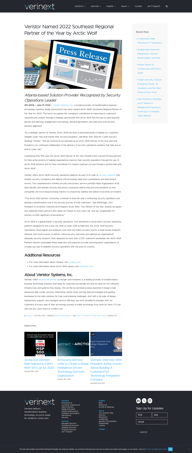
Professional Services (70, 425)
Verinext (29, 315)
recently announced (48, 280)
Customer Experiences (71, 405)
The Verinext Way (106, 413)
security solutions (107, 175)
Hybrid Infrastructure (70, 411)
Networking (66, 415)
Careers (102, 425)
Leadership (103, 419)
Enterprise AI (67, 403)
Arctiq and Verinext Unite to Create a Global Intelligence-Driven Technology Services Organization (72, 368)
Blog (100, 403)
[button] (167, 6)
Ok (170, 449)
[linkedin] (138, 400)
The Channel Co (85, 315)
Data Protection (68, 407)
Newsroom (103, 417)
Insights (102, 401)
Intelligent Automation (70, 413)
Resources (103, 405)
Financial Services (69, 430)
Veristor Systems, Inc (63, 105)
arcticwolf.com (86, 266)
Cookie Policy (162, 449)
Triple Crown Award (98, 315)
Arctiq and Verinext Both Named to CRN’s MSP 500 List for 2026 (39, 364)
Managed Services (69, 423)
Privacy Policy (150, 449)
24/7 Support (67, 432)
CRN (78, 315)
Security (65, 417)
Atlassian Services (69, 427)
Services (65, 421)
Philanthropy (104, 423)
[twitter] (144, 400)
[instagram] (150, 400)
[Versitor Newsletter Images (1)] (73, 64)
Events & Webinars (106, 407)
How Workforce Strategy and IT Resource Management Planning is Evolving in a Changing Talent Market (150, 107)
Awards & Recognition (107, 421)
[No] (189, 449)
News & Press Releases (63, 315)
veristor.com (74, 262)
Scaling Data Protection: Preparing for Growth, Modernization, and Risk (149, 54)
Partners (102, 415)
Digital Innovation (68, 409)
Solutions (65, 401)
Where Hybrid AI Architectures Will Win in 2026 (149, 69)
